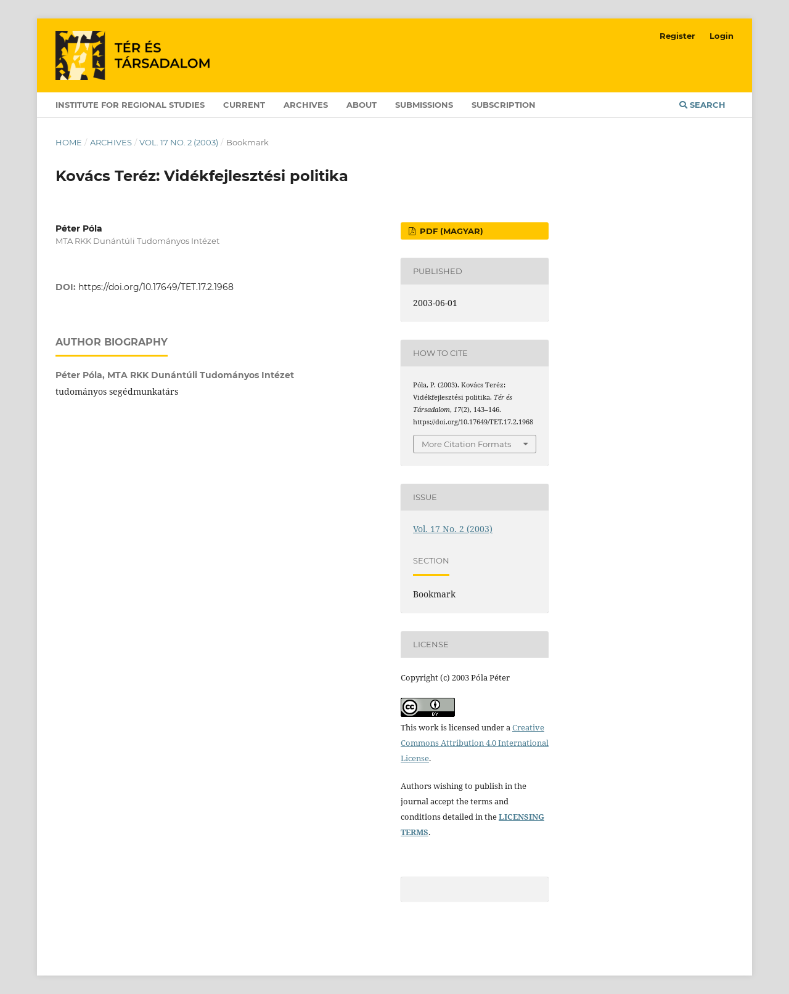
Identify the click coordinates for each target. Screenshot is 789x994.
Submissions (424, 105)
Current (244, 105)
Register (677, 36)
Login (721, 36)
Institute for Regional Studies (130, 105)
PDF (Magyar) (450, 231)
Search (702, 105)
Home (68, 142)
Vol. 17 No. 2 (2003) (178, 142)
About (361, 105)
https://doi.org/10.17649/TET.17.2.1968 (156, 287)
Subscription (504, 105)
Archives (306, 105)
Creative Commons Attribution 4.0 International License (475, 743)
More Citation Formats (466, 444)
